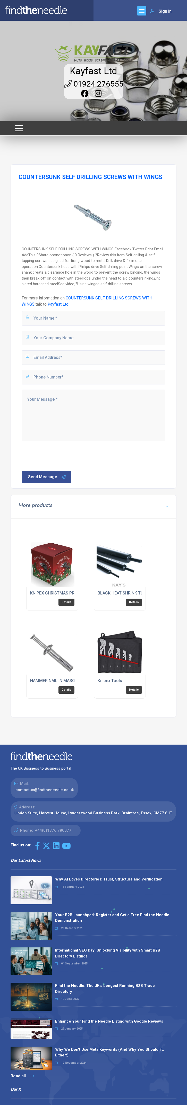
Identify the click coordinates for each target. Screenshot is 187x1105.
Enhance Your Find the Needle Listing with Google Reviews (109, 1021)
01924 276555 (93, 83)
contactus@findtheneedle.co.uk (44, 789)
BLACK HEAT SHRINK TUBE (123, 593)
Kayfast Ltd (93, 71)
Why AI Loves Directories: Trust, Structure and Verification (109, 879)
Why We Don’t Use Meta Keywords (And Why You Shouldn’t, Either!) (109, 1052)
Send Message (47, 477)
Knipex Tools (110, 680)
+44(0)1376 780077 (53, 830)
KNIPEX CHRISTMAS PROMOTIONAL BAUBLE (72, 593)
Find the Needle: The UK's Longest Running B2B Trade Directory (105, 988)
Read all (22, 1075)
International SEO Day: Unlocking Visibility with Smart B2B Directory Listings (107, 953)
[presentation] (60, 455)
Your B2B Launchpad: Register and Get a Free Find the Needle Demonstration (112, 918)
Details (66, 602)
